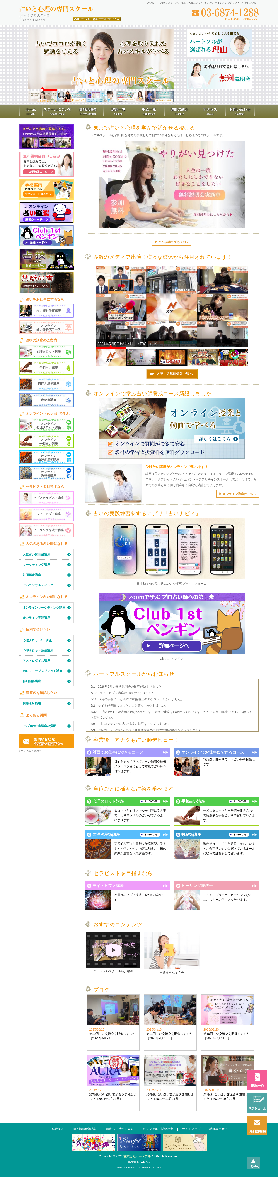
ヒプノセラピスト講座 (48, 498)
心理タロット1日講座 (37, 640)
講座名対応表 (32, 703)
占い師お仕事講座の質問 (39, 726)
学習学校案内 (46, 189)
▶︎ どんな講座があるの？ (172, 242)
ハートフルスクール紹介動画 (113, 971)
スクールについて (57, 111)
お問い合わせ (239, 111)
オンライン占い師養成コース (48, 327)
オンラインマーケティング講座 (44, 607)
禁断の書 (46, 282)
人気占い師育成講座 (36, 554)
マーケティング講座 (36, 564)
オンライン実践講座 (36, 618)
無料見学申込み (46, 164)
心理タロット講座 (48, 351)
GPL (153, 1167)
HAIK (142, 1162)
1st (46, 235)
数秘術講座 (48, 400)
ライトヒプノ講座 (48, 514)
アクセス (210, 111)
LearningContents (46, 264)
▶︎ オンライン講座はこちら (237, 494)
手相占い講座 (48, 367)
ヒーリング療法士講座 (48, 530)
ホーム (30, 111)
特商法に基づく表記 (120, 1129)
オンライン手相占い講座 (48, 441)
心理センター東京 (185, 1144)
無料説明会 (88, 111)
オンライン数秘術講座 (48, 473)
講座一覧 (118, 111)
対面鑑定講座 (32, 575)
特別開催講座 (32, 681)
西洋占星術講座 (48, 384)
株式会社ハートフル (137, 1156)
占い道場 (46, 212)
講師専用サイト (220, 1129)
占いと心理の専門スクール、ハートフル (70, 9)
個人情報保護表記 (85, 1129)
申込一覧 (149, 111)
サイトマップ (191, 1129)
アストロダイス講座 (36, 660)
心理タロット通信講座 (38, 650)
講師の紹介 (179, 111)
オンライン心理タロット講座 (48, 425)
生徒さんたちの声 (172, 972)
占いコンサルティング (38, 585)
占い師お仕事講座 (48, 310)
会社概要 (58, 1129)
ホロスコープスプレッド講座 (42, 671)
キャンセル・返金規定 (158, 1129)
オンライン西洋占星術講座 (48, 457)
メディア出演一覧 (46, 136)
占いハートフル (139, 1144)
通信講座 (93, 1144)
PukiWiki (130, 1167)
